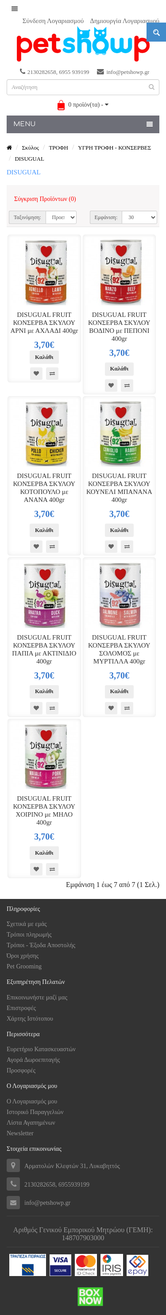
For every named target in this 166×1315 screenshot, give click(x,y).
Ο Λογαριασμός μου (32, 1101)
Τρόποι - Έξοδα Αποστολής (41, 945)
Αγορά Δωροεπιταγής (33, 1060)
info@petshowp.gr (123, 71)
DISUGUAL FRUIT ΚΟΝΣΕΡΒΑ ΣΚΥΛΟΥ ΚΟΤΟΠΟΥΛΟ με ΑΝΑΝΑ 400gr (44, 487)
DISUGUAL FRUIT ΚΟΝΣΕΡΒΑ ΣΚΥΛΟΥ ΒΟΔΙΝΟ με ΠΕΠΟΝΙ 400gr (119, 326)
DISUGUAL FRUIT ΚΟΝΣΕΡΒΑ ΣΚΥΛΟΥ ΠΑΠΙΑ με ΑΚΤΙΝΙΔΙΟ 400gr (44, 649)
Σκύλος (30, 147)
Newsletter (20, 1133)
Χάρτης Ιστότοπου (30, 1018)
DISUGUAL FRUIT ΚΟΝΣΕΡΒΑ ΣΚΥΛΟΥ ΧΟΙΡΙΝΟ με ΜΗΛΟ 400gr (44, 810)
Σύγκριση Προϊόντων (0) (45, 199)
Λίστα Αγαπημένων (31, 1122)
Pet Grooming (24, 966)
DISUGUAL (29, 158)
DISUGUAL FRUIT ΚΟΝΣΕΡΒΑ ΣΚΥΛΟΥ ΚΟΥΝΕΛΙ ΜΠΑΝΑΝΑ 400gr (119, 487)
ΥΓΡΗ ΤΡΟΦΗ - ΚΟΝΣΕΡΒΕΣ (114, 147)
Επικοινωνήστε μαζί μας (37, 997)
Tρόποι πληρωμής (29, 934)
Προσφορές (21, 1070)
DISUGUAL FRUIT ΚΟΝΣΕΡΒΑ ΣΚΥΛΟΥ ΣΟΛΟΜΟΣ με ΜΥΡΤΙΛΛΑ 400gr (119, 649)
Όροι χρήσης (23, 956)
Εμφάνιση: (106, 217)
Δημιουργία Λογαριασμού (124, 20)
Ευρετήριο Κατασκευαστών (41, 1049)
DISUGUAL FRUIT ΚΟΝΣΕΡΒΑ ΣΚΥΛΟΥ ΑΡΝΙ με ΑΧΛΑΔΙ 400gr (44, 322)
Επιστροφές (21, 1008)
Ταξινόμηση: (27, 217)
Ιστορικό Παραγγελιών (35, 1112)
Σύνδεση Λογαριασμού (53, 20)
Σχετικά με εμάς (27, 924)
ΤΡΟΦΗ (58, 147)
